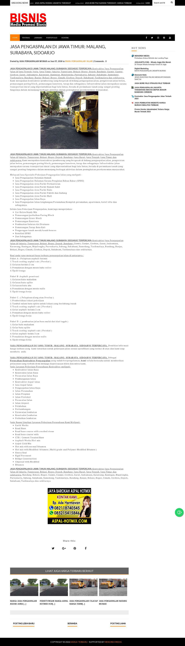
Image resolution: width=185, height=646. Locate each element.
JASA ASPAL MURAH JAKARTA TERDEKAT (55, 3)
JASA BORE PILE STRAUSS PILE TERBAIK (152, 83)
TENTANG (26, 38)
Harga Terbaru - (79, 642)
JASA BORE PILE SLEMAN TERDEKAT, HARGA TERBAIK (111, 3)
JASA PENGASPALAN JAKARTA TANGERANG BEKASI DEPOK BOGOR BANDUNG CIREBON (150, 90)
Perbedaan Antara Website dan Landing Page (151, 58)
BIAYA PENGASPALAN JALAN (79, 61)
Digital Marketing (142, 69)
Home (15, 38)
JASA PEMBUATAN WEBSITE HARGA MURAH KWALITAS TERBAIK (150, 104)
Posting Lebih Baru (23, 623)
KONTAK (65, 38)
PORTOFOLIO (51, 38)
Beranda (72, 623)
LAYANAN (38, 38)
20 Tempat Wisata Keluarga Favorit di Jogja (150, 64)
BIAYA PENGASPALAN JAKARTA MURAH (150, 71)
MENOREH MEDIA (142, 56)
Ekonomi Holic (141, 75)
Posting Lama (118, 623)
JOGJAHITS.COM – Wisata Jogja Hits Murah (153, 62)
